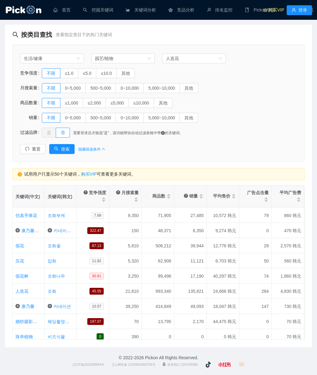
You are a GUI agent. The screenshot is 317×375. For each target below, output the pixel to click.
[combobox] (52, 58)
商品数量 (28, 102)
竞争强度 (28, 72)
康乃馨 (27, 306)
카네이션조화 (67, 230)
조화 (52, 291)
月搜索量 (28, 87)
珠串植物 (24, 336)
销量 (28, 117)
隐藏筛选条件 (91, 149)
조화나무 (56, 276)
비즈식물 (56, 336)
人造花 (21, 291)
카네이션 (62, 306)
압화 (52, 260)
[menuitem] (62, 10)
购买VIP (89, 174)
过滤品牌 (28, 132)
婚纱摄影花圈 (28, 321)
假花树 (21, 276)
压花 (19, 260)
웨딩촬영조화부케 (65, 321)
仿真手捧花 (26, 215)
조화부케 (56, 215)
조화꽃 (54, 245)
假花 (19, 245)
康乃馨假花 (32, 230)
